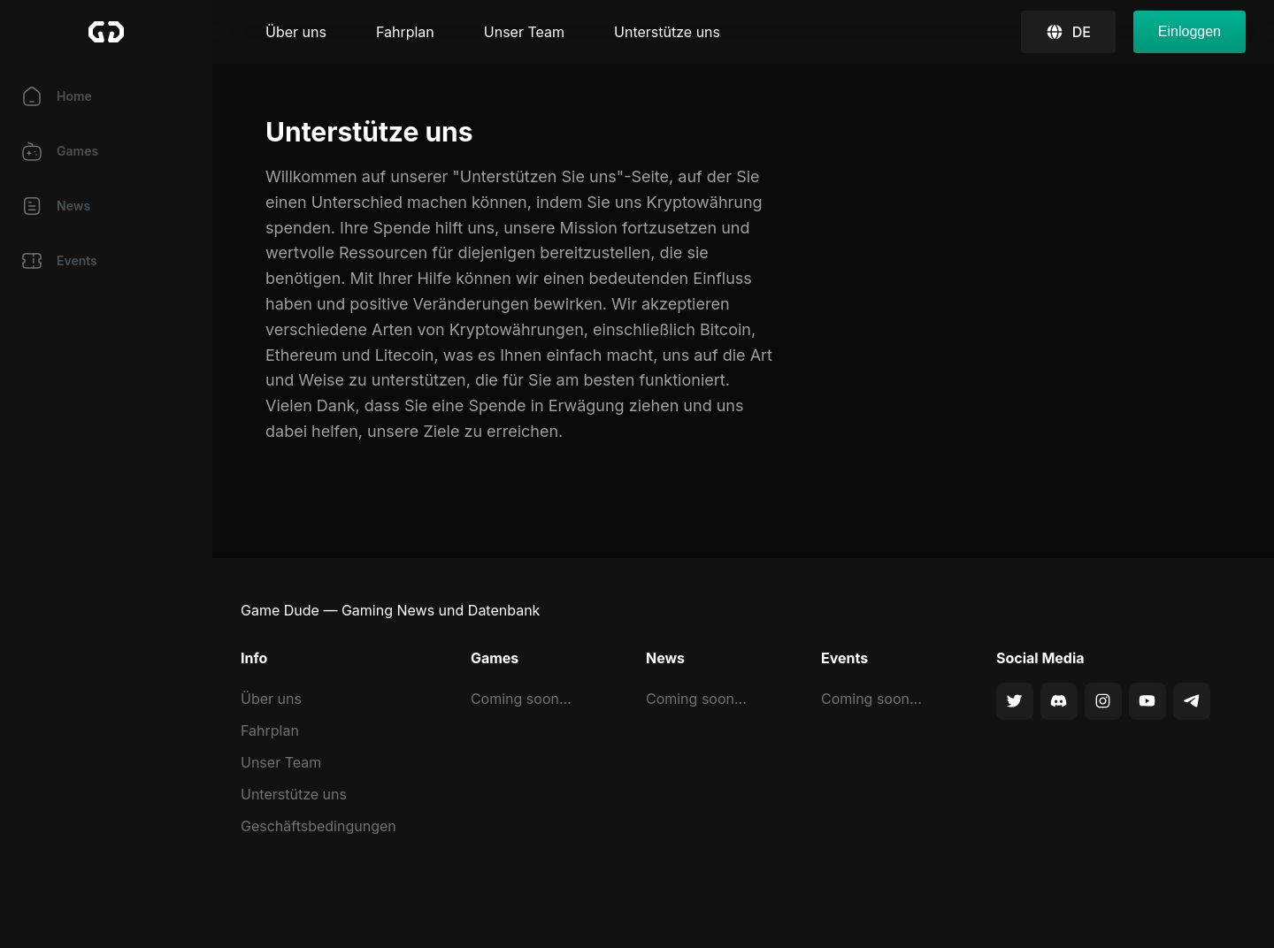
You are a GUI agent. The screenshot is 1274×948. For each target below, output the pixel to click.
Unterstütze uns (667, 32)
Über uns (295, 32)
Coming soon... (521, 698)
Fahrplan (405, 32)
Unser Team (524, 32)
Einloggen (1189, 31)
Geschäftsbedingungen (318, 826)
